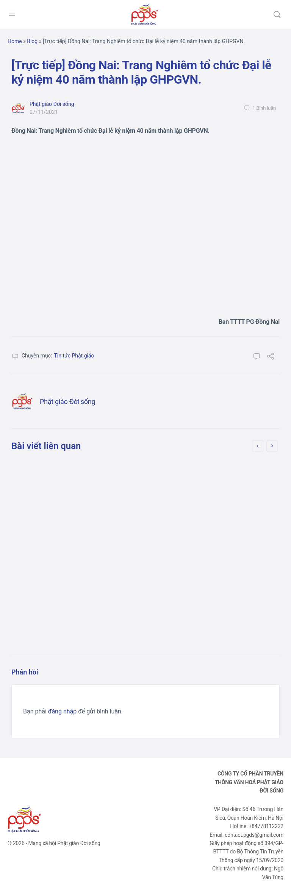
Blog (32, 41)
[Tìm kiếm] (277, 14)
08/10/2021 (54, 553)
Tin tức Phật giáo (74, 356)
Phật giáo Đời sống (52, 104)
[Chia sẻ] (270, 357)
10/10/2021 (192, 564)
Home (15, 41)
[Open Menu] (12, 13)
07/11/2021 (44, 112)
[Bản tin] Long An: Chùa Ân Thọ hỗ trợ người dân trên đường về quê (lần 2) (211, 487)
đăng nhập (62, 711)
